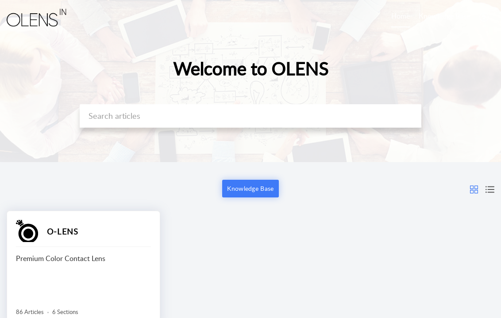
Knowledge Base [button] (250, 188)
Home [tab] (400, 16)
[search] (250, 116)
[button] (484, 17)
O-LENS (62, 231)
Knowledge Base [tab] (444, 16)
